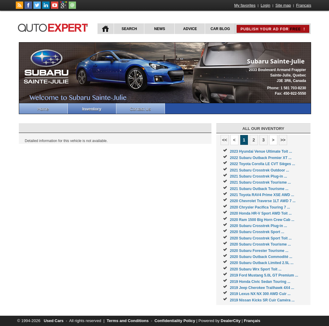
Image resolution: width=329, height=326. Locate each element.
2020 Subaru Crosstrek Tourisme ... (260, 244)
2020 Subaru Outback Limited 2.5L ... (261, 263)
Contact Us (140, 109)
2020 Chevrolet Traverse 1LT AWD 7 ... (263, 201)
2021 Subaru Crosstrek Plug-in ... (258, 176)
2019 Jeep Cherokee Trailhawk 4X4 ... (262, 288)
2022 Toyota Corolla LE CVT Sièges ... (262, 164)
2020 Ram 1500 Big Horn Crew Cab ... (262, 220)
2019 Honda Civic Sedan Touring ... (260, 282)
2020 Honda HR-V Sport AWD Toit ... (261, 213)
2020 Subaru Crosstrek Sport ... (257, 232)
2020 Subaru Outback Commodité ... (261, 257)
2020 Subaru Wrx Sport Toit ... (256, 269)
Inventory (91, 109)
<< (224, 140)
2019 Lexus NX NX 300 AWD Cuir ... (260, 294)
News (159, 29)
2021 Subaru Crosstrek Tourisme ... (260, 182)
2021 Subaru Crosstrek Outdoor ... (259, 170)
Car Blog (220, 29)
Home (43, 109)
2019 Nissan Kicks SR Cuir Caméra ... (262, 300)
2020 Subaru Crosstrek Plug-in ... (258, 226)
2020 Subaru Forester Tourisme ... (259, 251)
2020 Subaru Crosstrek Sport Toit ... (261, 238)
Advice (190, 29)
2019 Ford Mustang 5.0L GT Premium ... (264, 275)
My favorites (244, 5)
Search (129, 29)
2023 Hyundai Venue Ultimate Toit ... (261, 151)
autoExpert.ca (54, 27)
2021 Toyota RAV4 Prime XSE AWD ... (262, 195)
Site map (283, 5)
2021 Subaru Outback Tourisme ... (259, 189)
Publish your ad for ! (273, 29)
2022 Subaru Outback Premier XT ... (261, 158)
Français (303, 5)
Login (265, 5)
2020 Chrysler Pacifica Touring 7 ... (260, 207)
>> (283, 140)
